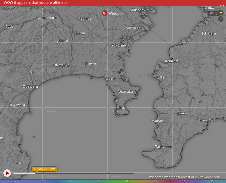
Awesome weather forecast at (184, 177)
